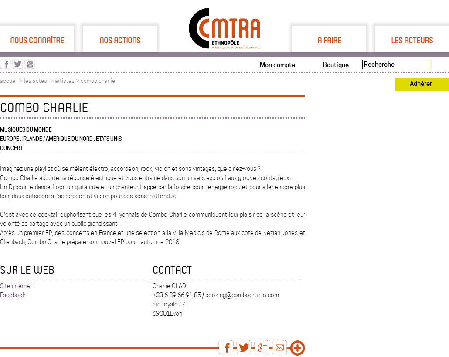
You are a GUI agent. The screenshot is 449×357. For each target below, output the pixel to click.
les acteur (36, 81)
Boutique (336, 65)
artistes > (68, 81)
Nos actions (119, 40)
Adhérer (421, 84)
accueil (9, 81)
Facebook (13, 295)
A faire (329, 40)
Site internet (16, 285)
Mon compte (277, 65)
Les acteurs (412, 40)
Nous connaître (37, 40)
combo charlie (98, 81)
